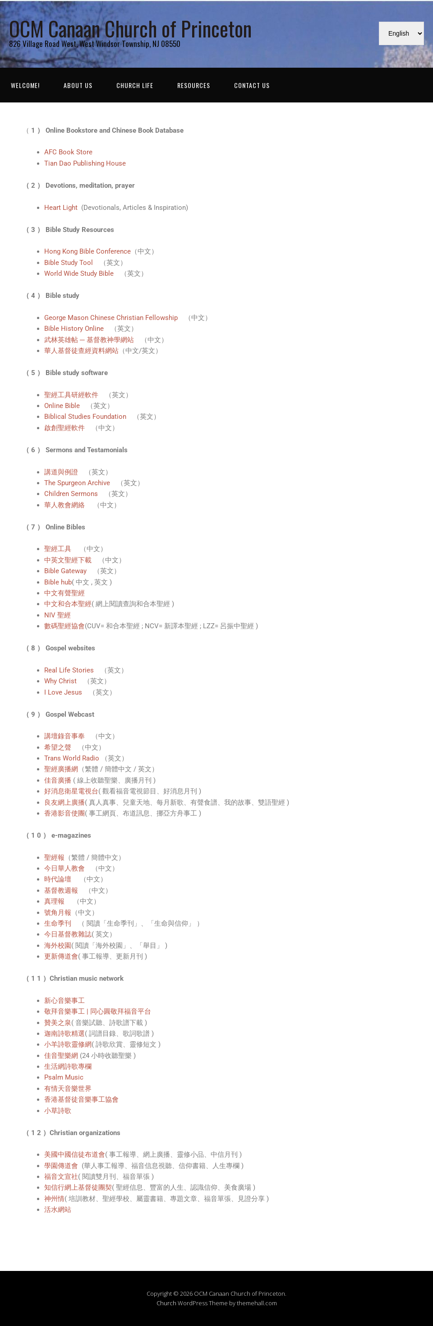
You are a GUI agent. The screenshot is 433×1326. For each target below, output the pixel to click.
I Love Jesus (63, 692)
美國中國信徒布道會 (74, 1154)
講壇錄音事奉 (64, 736)
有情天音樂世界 (68, 1089)
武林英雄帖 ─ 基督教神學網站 (89, 340)
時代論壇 (58, 879)
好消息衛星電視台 (71, 791)
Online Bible (62, 406)
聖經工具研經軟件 (71, 395)
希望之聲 (57, 747)
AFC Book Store (68, 152)
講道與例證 (61, 472)
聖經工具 (58, 549)
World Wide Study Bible (79, 273)
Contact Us (252, 85)
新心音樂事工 (64, 1001)
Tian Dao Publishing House (85, 163)
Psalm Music (63, 1077)
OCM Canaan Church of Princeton (130, 28)
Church (166, 1303)
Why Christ (60, 681)
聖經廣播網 (61, 769)
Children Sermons (71, 494)
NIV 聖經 (57, 615)
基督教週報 (61, 890)
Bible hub (58, 582)
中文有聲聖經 (64, 593)
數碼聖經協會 (64, 626)
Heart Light (62, 208)
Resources (193, 85)
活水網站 (57, 1209)
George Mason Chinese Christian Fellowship (111, 318)
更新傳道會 (61, 956)
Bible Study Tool (68, 263)
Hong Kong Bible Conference (87, 251)
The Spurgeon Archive (77, 483)
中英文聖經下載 (68, 560)
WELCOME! (25, 85)
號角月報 (57, 913)
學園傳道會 (62, 1166)
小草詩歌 (57, 1111)
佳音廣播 (58, 780)
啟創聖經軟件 (64, 428)
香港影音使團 (64, 813)
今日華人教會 (64, 868)
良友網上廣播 (64, 802)
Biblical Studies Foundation (85, 417)
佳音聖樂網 (61, 1056)
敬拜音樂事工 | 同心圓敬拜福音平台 (97, 1011)
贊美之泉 (57, 1023)
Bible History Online (74, 329)
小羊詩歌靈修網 (68, 1044)
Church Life (134, 85)
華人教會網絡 (65, 505)
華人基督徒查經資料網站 (81, 351)
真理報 (55, 901)
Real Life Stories (69, 670)
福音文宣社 (61, 1177)
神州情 (54, 1199)
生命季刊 (57, 923)
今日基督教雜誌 (68, 934)
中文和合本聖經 (68, 604)
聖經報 (54, 857)
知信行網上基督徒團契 (78, 1187)
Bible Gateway (65, 571)
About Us (78, 85)
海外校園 (57, 945)
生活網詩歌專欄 (68, 1066)
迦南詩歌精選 (64, 1033)
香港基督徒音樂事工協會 (81, 1099)
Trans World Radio (72, 758)
